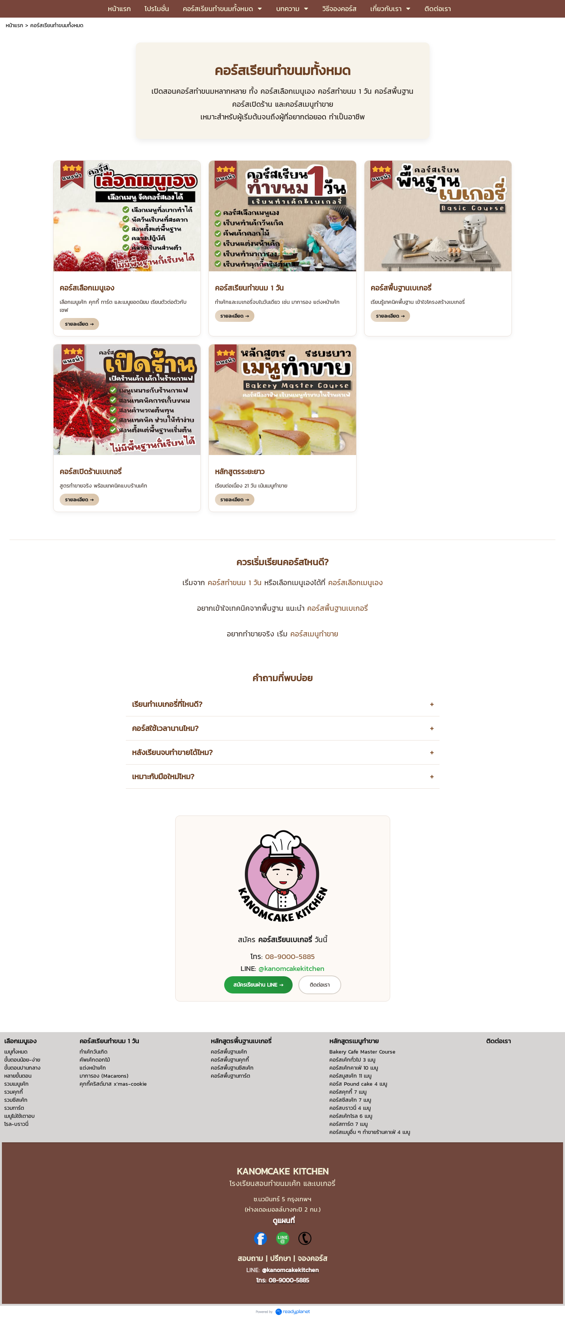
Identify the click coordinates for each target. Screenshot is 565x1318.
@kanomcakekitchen (291, 968)
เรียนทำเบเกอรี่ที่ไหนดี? (167, 704)
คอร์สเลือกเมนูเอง (355, 582)
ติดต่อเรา (320, 985)
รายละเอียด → (79, 324)
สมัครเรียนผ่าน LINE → (258, 985)
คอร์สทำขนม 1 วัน (235, 582)
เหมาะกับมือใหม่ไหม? (163, 776)
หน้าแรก (14, 25)
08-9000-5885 (290, 956)
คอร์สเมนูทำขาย (314, 633)
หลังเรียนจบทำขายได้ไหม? (172, 752)
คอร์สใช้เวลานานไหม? (165, 728)
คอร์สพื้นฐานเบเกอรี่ (337, 608)
